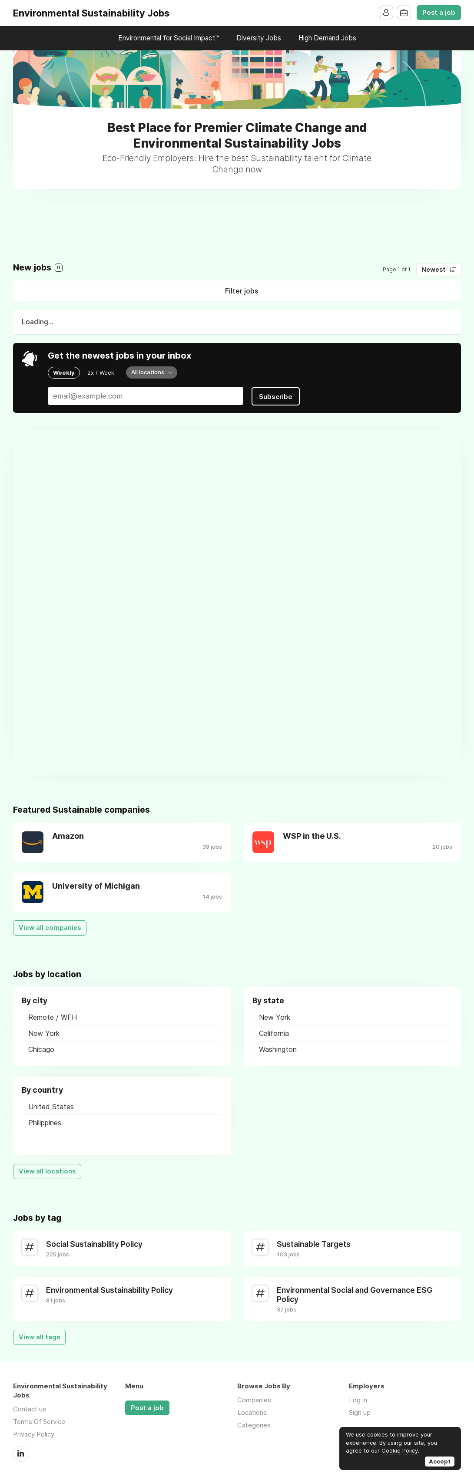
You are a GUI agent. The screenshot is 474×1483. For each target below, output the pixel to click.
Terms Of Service (39, 1421)
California (274, 1032)
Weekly (64, 372)
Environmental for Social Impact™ (168, 38)
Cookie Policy (399, 1450)
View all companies (50, 927)
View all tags (39, 1336)
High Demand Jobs (327, 38)
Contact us (29, 1408)
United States (51, 1105)
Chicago (41, 1048)
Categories (254, 1424)
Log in (358, 1399)
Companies (254, 1399)
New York (44, 1032)
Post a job (438, 12)
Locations (252, 1411)
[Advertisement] (237, 221)
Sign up (360, 1411)
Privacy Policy (33, 1433)
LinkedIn (20, 1452)
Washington (278, 1048)
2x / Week (100, 372)
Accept (440, 1461)
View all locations (47, 1170)
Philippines (44, 1121)
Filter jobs (241, 291)
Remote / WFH (52, 1016)
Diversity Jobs (258, 38)
